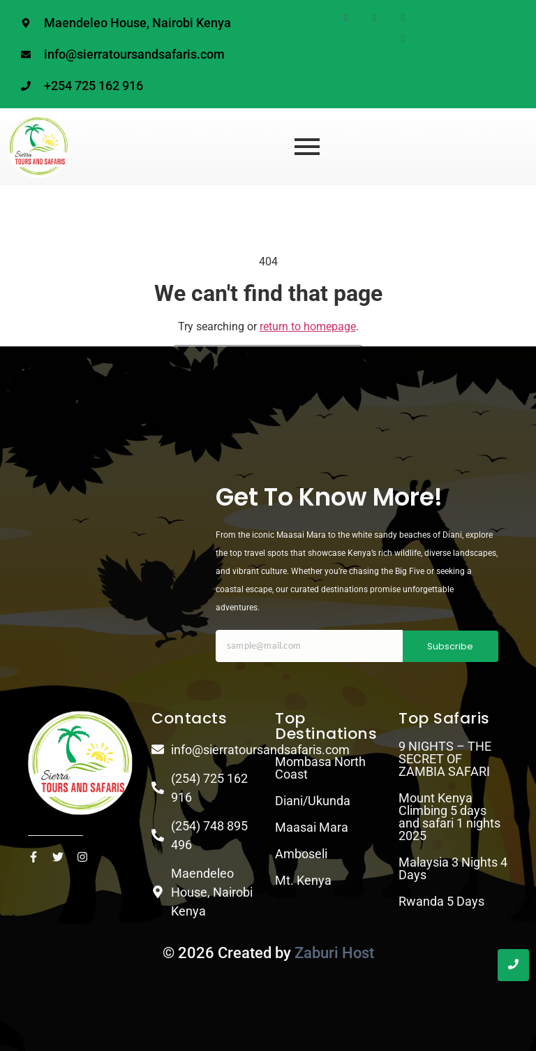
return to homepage (308, 326)
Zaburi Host (334, 953)
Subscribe (450, 646)
